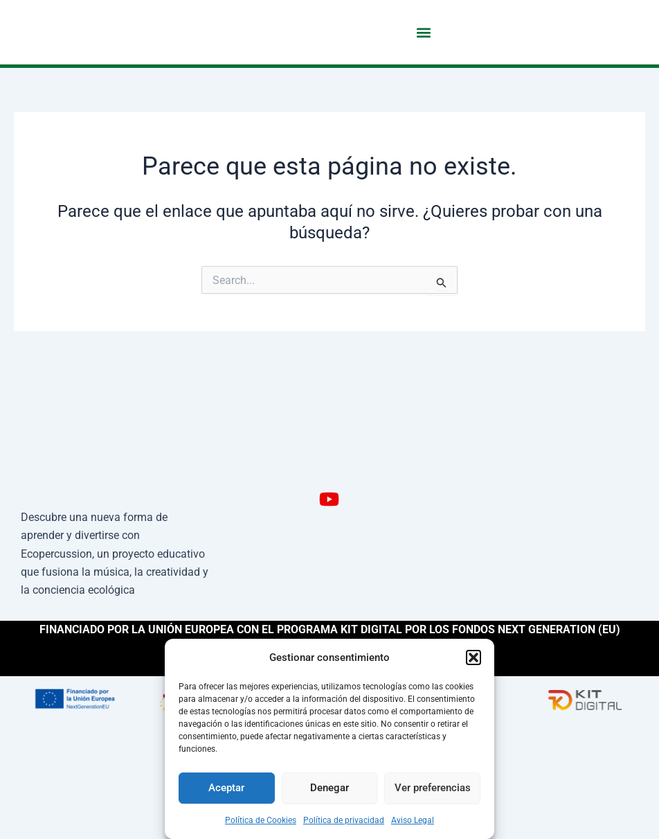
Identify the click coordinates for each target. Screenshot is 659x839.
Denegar (329, 787)
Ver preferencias (433, 787)
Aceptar (226, 787)
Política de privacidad (343, 820)
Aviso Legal (412, 820)
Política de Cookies (260, 820)
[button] (473, 657)
